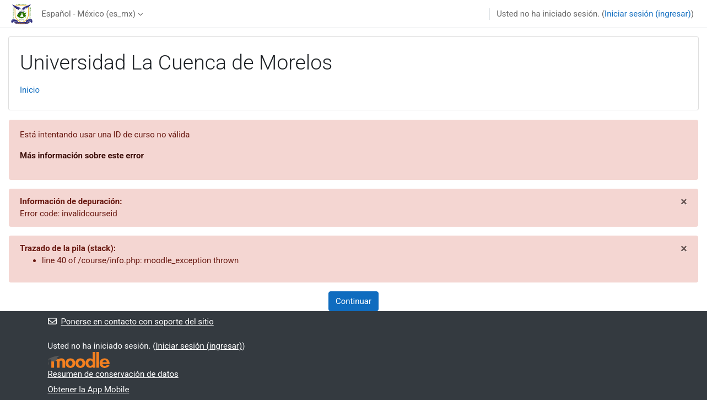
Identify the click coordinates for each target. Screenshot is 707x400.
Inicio (30, 90)
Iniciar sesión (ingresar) (648, 14)
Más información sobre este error (82, 156)
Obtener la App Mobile (88, 389)
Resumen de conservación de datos (113, 374)
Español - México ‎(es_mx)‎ (88, 14)
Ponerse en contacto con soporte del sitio (131, 322)
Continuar (353, 301)
